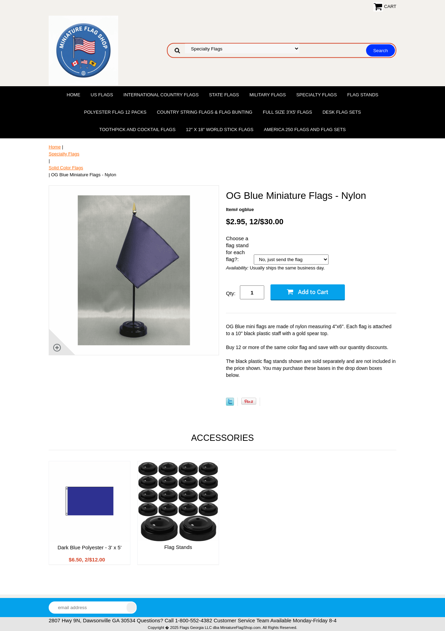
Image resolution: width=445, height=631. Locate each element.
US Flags (102, 94)
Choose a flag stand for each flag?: (237, 248)
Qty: (231, 293)
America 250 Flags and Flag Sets (305, 129)
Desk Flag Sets (342, 112)
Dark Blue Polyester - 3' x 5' (89, 547)
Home (73, 94)
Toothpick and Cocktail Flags (137, 129)
